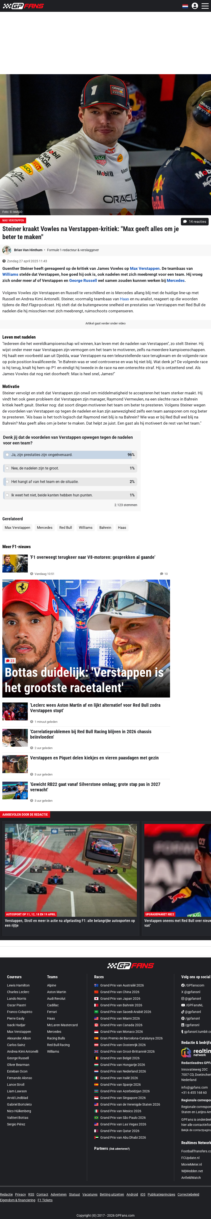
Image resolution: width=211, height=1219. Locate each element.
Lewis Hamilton (18, 985)
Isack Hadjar (16, 1025)
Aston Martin (56, 992)
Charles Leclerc (18, 992)
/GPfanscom (192, 985)
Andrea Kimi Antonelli (22, 1051)
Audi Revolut (56, 998)
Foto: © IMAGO (12, 212)
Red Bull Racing (58, 1045)
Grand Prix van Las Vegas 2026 (120, 1124)
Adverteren (59, 1194)
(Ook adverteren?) (119, 1148)
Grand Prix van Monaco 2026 (118, 1032)
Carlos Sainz (16, 1045)
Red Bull (65, 528)
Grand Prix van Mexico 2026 (117, 1111)
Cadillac (53, 1005)
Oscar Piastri (16, 1005)
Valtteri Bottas (17, 1118)
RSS (31, 1194)
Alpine (51, 985)
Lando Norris (16, 998)
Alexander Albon (19, 1038)
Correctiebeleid (188, 1194)
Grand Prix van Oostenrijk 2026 (120, 1045)
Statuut (74, 1194)
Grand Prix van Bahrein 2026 (118, 1005)
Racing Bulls (56, 1038)
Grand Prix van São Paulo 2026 (120, 1118)
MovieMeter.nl (191, 1164)
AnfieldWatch (191, 1178)
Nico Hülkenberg (19, 1111)
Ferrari (52, 1012)
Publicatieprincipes (161, 1194)
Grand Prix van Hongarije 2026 (119, 1065)
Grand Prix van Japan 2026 (117, 998)
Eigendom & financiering (17, 1200)
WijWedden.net (192, 1171)
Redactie (6, 1194)
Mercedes (176, 280)
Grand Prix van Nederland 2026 (120, 1071)
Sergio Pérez (16, 1124)
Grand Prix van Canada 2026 (118, 1025)
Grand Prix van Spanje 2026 (117, 1084)
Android (132, 1194)
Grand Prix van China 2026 (116, 992)
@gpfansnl (191, 998)
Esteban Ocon (17, 1071)
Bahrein (105, 528)
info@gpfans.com (194, 1087)
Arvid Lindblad (17, 1098)
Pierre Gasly (15, 1018)
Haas (124, 299)
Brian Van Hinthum (28, 250)
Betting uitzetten (112, 1194)
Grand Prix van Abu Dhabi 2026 (120, 1137)
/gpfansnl (190, 1018)
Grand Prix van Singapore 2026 (120, 1098)
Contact (42, 1194)
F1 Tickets (45, 1200)
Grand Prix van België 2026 (117, 1058)
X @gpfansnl (190, 992)
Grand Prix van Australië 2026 (119, 985)
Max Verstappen (13, 220)
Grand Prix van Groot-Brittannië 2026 (124, 1051)
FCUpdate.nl (190, 1158)
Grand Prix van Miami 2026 (117, 1018)
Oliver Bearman (18, 1065)
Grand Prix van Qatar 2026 (116, 1131)
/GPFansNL (192, 1005)
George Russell (83, 280)
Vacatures (89, 1194)
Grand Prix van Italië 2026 (116, 1078)
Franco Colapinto (19, 1012)
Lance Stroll (15, 1084)
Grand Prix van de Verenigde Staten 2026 (127, 1104)
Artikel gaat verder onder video (105, 323)
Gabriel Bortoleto (19, 1104)
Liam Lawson (17, 1091)
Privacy (20, 1194)
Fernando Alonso (19, 1078)
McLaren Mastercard (62, 1025)
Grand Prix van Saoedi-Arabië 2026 (122, 1012)
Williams (10, 274)
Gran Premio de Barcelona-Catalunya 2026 (128, 1038)
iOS (142, 1194)
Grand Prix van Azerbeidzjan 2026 (122, 1091)
